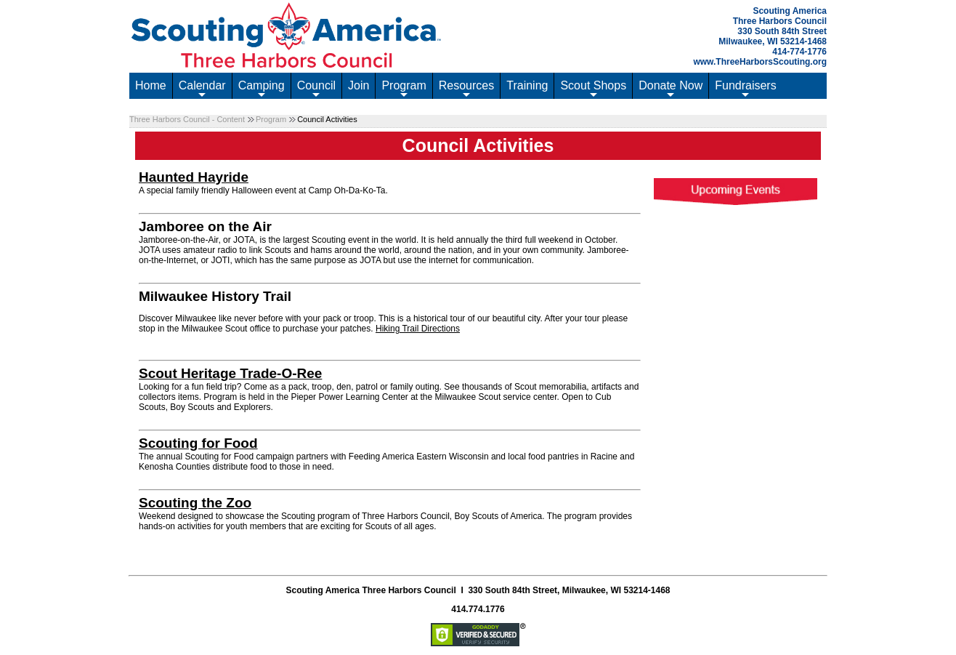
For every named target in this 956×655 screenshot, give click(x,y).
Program (403, 89)
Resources (466, 89)
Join (358, 85)
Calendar (202, 89)
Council (316, 89)
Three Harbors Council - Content (187, 119)
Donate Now (670, 89)
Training (527, 85)
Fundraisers (745, 89)
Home (150, 85)
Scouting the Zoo (195, 502)
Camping (261, 89)
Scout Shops (593, 89)
